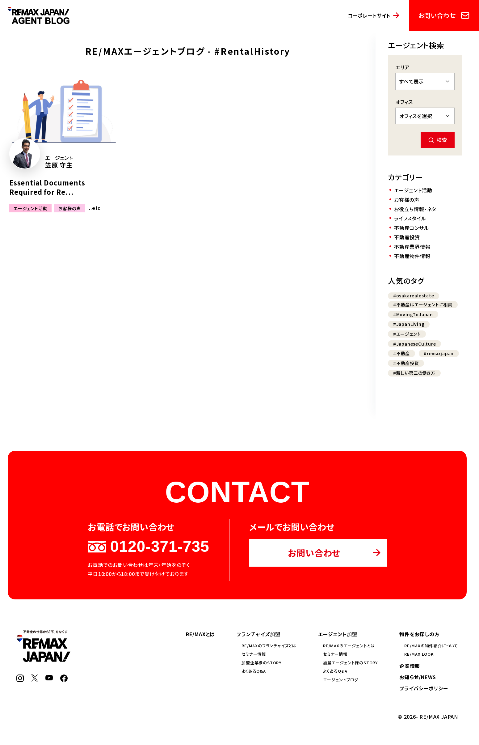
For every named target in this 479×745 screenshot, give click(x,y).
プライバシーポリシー (423, 688)
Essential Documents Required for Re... (47, 187)
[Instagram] (20, 679)
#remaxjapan (439, 353)
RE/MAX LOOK (419, 654)
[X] (34, 679)
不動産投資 (407, 237)
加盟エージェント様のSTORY (350, 663)
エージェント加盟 (337, 634)
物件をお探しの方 (419, 634)
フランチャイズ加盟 (258, 634)
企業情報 (409, 666)
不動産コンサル (411, 228)
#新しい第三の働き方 (414, 373)
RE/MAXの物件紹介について (431, 646)
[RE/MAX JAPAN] (43, 659)
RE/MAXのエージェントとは (349, 646)
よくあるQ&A (254, 671)
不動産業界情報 (412, 246)
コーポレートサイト (369, 15)
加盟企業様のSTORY (261, 663)
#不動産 (401, 353)
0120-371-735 (148, 546)
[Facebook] (64, 679)
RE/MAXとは (200, 634)
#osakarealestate (413, 295)
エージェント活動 (30, 208)
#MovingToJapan (413, 314)
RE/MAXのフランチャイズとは (269, 646)
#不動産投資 (406, 363)
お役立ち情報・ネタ (415, 209)
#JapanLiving (409, 324)
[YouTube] (49, 678)
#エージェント (407, 334)
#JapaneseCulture (414, 344)
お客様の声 (69, 208)
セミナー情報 (254, 654)
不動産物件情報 (412, 256)
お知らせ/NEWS (417, 677)
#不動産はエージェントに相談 (422, 304)
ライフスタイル (410, 218)
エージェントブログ (340, 680)
